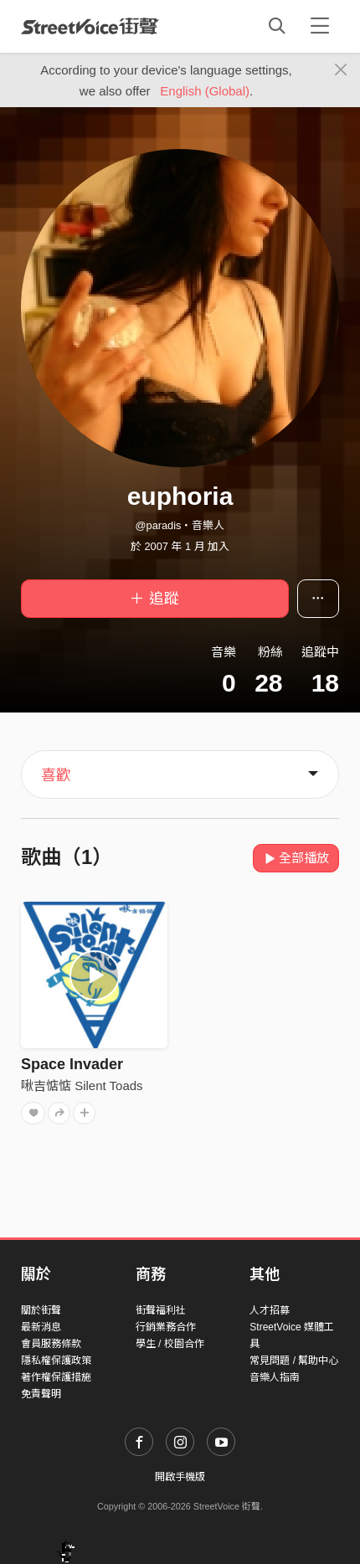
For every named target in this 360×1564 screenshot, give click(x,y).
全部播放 (296, 858)
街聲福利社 (161, 1310)
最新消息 (41, 1327)
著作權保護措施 (56, 1377)
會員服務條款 (51, 1344)
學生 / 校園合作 (170, 1344)
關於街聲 (41, 1310)
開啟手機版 (180, 1477)
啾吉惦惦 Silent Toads (82, 1085)
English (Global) (204, 91)
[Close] (341, 70)
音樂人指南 (274, 1377)
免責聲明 (41, 1394)
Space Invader (72, 1064)
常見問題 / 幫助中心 (293, 1360)
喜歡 (56, 775)
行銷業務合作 (166, 1327)
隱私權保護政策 (56, 1360)
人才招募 (269, 1310)
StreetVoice (90, 26)
